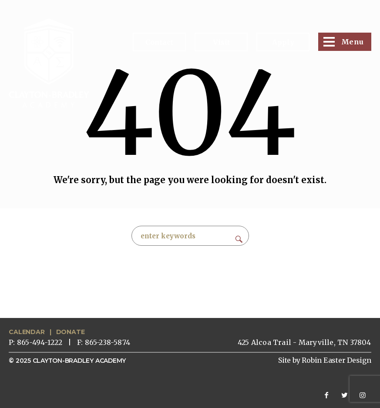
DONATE (70, 332)
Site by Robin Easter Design (324, 360)
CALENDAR (26, 332)
